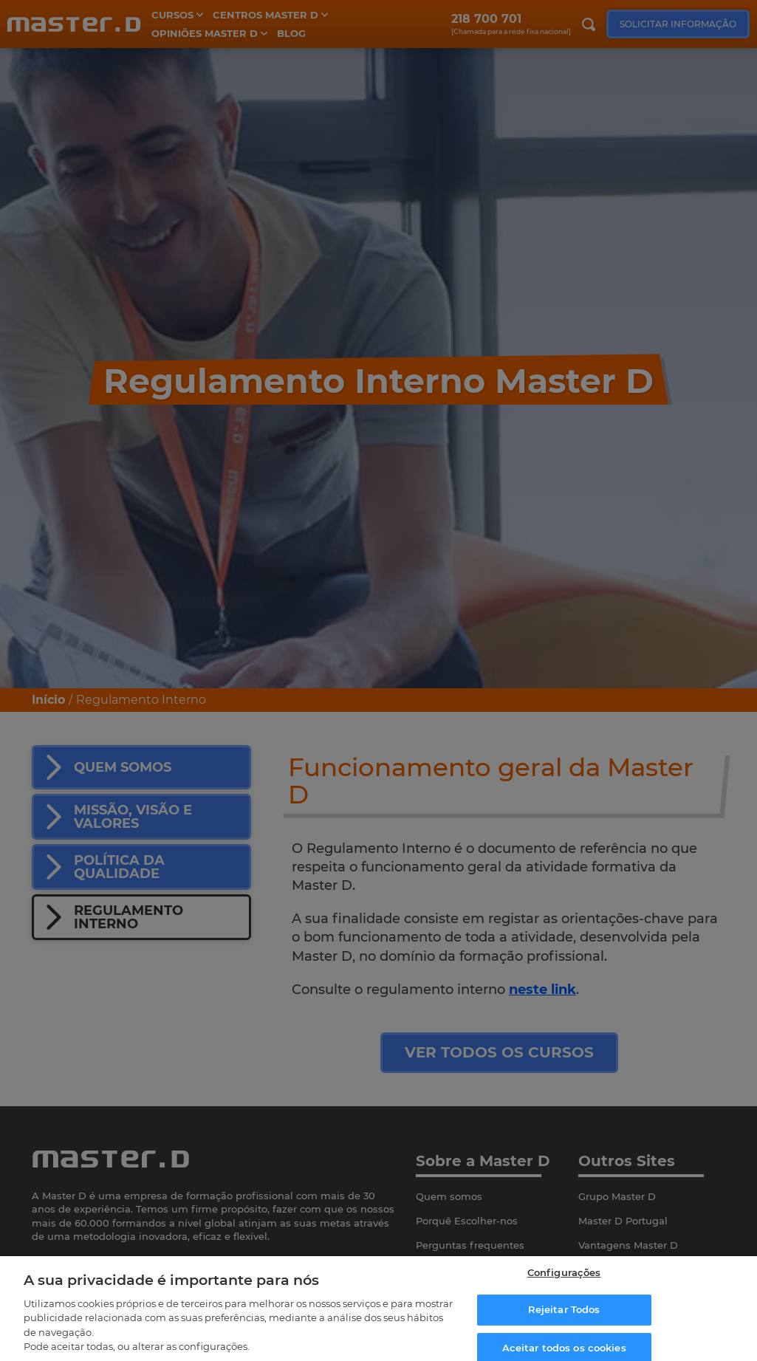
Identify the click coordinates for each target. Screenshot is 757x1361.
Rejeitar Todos (564, 1319)
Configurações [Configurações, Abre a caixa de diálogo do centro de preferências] (564, 1282)
